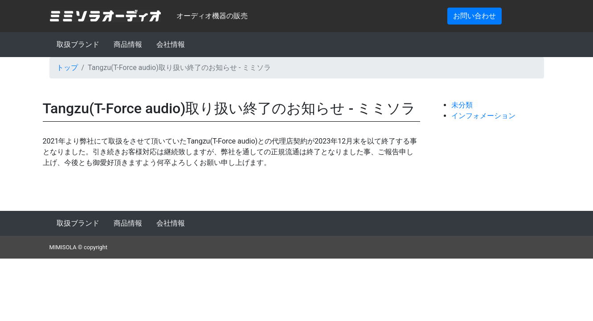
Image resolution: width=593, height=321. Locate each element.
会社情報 (170, 44)
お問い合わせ (474, 16)
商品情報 (128, 44)
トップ (67, 67)
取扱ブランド (78, 44)
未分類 (462, 105)
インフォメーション (483, 115)
